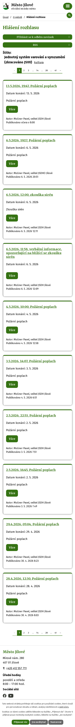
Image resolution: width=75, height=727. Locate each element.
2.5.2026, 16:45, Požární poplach (31, 470)
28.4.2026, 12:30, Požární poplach (32, 578)
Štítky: (7, 52)
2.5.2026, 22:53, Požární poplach (31, 415)
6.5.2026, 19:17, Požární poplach (30, 140)
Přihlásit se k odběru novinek (44, 37)
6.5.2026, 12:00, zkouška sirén (29, 195)
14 (37, 70)
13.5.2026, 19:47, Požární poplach (31, 86)
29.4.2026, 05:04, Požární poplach (32, 524)
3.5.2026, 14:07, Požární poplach (31, 361)
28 (46, 70)
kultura (39, 62)
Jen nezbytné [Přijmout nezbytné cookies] (39, 722)
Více (12, 109)
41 (56, 70)
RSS (52, 44)
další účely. (64, 707)
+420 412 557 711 (16, 668)
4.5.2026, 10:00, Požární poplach (31, 307)
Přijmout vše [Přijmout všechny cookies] (20, 722)
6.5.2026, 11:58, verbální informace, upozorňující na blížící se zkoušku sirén (34, 253)
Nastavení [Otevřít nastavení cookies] (55, 722)
